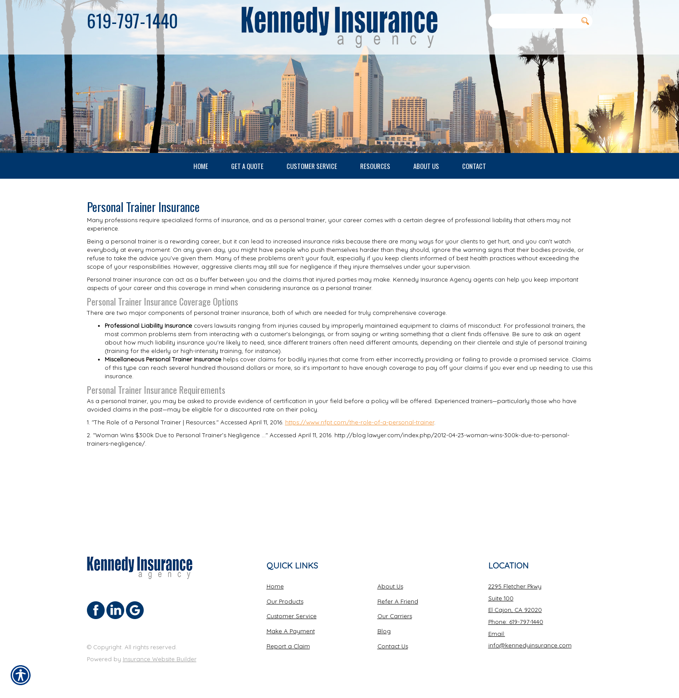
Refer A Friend (397, 600)
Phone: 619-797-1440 (515, 621)
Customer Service (292, 616)
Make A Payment (291, 631)
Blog (384, 631)
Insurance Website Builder (159, 659)
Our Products (285, 600)
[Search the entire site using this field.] (533, 20)
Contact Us (392, 645)
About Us (390, 586)
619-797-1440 (132, 20)
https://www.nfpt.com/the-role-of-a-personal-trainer (359, 486)
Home (275, 586)
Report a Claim (288, 645)
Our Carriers (394, 616)
